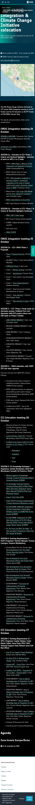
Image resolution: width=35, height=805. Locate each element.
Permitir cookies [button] (29, 798)
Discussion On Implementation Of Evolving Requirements (17, 586)
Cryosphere (15, 454)
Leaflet (22, 95)
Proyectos (3, 767)
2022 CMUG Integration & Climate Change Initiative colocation (17, 11)
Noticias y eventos (6, 771)
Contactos (3, 776)
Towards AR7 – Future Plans (15, 664)
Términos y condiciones (7, 789)
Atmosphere (16, 450)
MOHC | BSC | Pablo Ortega (15, 215)
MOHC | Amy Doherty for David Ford (18, 200)
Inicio (3, 7)
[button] (18, 78)
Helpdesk (3, 780)
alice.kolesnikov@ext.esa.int (10, 60)
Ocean (14, 461)
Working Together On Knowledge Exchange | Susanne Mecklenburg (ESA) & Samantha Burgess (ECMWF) (20, 477)
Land (13, 458)
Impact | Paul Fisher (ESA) (15, 497)
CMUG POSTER (11, 232)
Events (8, 7)
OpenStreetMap (32, 95)
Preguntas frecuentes (6, 785)
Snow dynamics (18, 295)
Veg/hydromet (17, 273)
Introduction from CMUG (9, 147)
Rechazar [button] (21, 798)
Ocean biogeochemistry (20, 283)
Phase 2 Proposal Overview (15, 254)
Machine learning (18, 270)
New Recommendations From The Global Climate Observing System (19, 549)
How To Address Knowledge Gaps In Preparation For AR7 (19, 692)
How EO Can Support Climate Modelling (19, 652)
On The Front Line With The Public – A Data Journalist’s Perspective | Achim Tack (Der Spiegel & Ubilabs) (20, 531)
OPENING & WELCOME (8, 136)
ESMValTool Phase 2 (13, 266)
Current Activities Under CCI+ (15, 436)
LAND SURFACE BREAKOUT (15, 320)
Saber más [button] (9, 802)
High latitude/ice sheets (21, 301)
